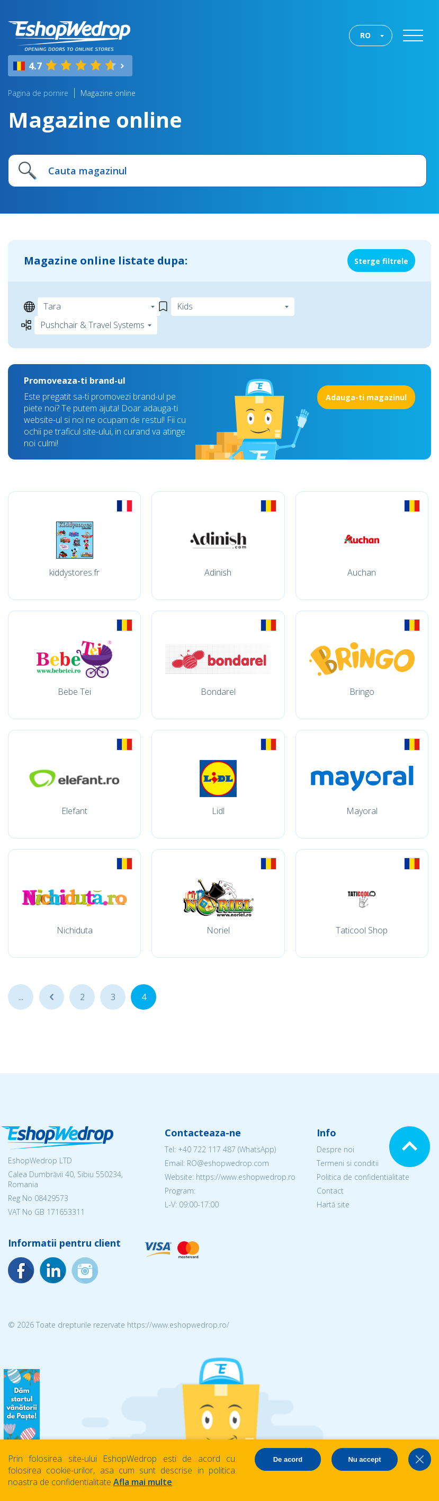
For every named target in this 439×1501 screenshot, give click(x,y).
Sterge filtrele (381, 261)
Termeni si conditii (348, 1163)
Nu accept (364, 1459)
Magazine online (108, 93)
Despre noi (335, 1149)
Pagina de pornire (38, 93)
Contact (330, 1191)
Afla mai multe (142, 1482)
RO (365, 35)
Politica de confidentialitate (363, 1177)
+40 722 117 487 (207, 1149)
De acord (288, 1459)
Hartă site (333, 1204)
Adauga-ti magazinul (366, 397)
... (21, 997)
